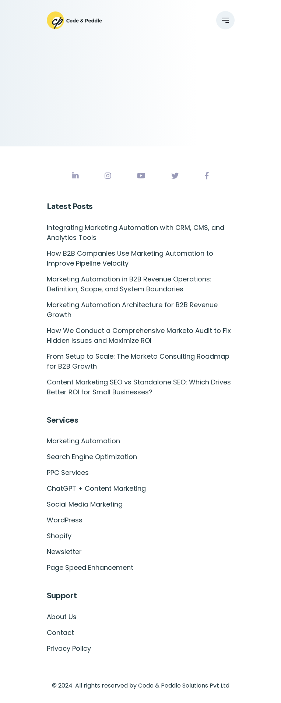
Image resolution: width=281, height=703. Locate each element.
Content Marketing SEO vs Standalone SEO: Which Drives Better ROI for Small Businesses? (139, 387)
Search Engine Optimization (92, 456)
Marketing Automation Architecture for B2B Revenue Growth (132, 309)
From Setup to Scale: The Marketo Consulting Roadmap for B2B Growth (138, 361)
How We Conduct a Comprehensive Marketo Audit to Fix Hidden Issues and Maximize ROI (139, 335)
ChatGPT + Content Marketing (96, 488)
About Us (62, 616)
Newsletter (64, 551)
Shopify (59, 535)
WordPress (64, 520)
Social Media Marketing (85, 504)
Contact (60, 632)
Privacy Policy (69, 648)
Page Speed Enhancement (90, 567)
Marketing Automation (83, 440)
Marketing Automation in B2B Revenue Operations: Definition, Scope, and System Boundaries (129, 284)
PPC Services (68, 472)
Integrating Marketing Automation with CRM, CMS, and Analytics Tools (135, 232)
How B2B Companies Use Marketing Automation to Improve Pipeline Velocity (130, 258)
